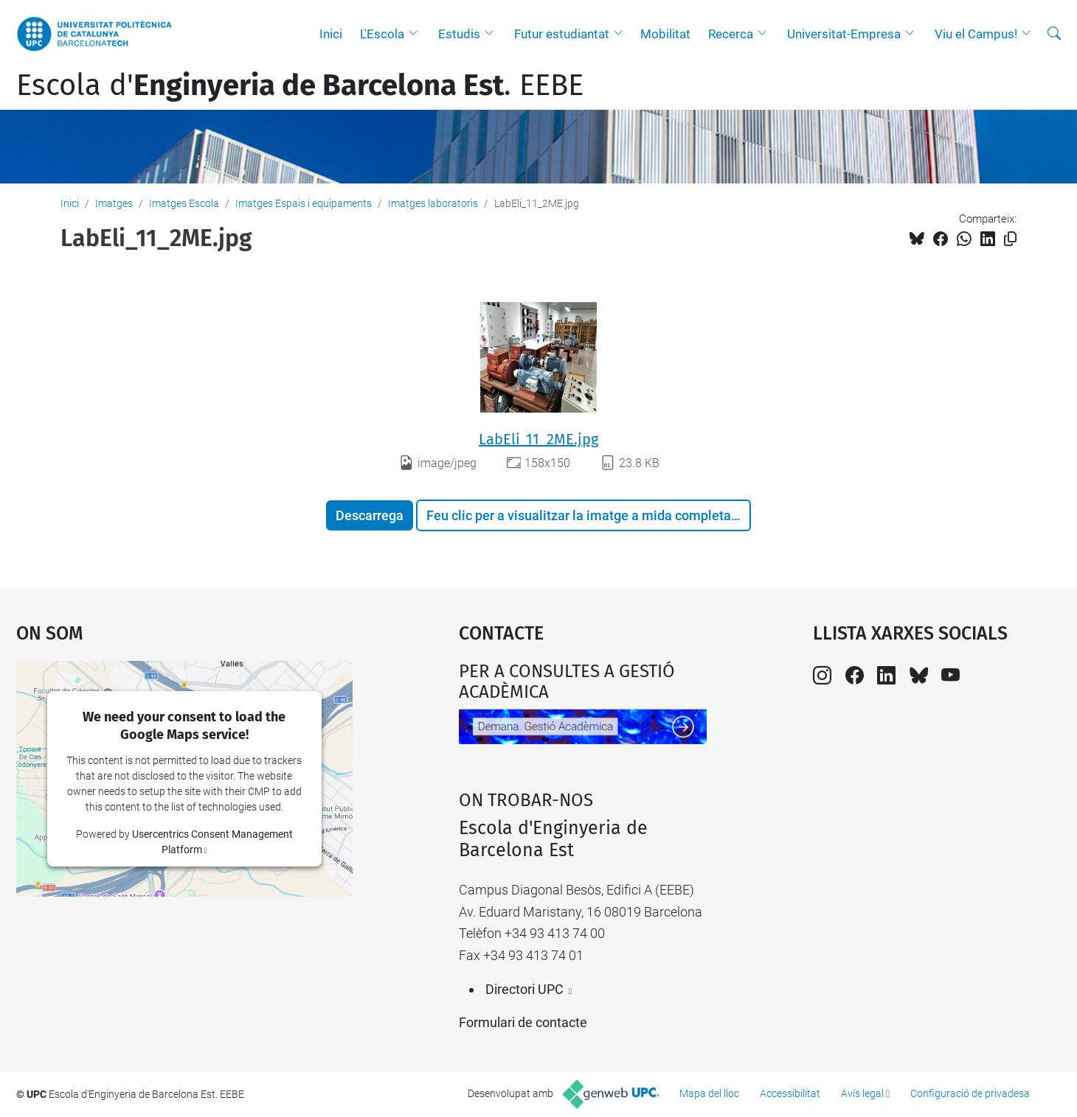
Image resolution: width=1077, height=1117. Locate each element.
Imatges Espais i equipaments (303, 203)
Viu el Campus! (976, 34)
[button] (416, 34)
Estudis (459, 34)
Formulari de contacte (523, 1022)
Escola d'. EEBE (299, 85)
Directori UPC (524, 989)
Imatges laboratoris (433, 203)
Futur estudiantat (561, 34)
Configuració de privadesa (970, 1093)
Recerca (730, 34)
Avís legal (862, 1093)
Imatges (114, 203)
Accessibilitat (790, 1093)
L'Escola (382, 34)
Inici (330, 34)
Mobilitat (665, 34)
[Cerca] (1054, 34)
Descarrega (370, 515)
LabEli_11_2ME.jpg (538, 439)
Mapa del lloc (709, 1093)
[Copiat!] (1010, 239)
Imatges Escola (184, 203)
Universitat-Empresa (844, 34)
